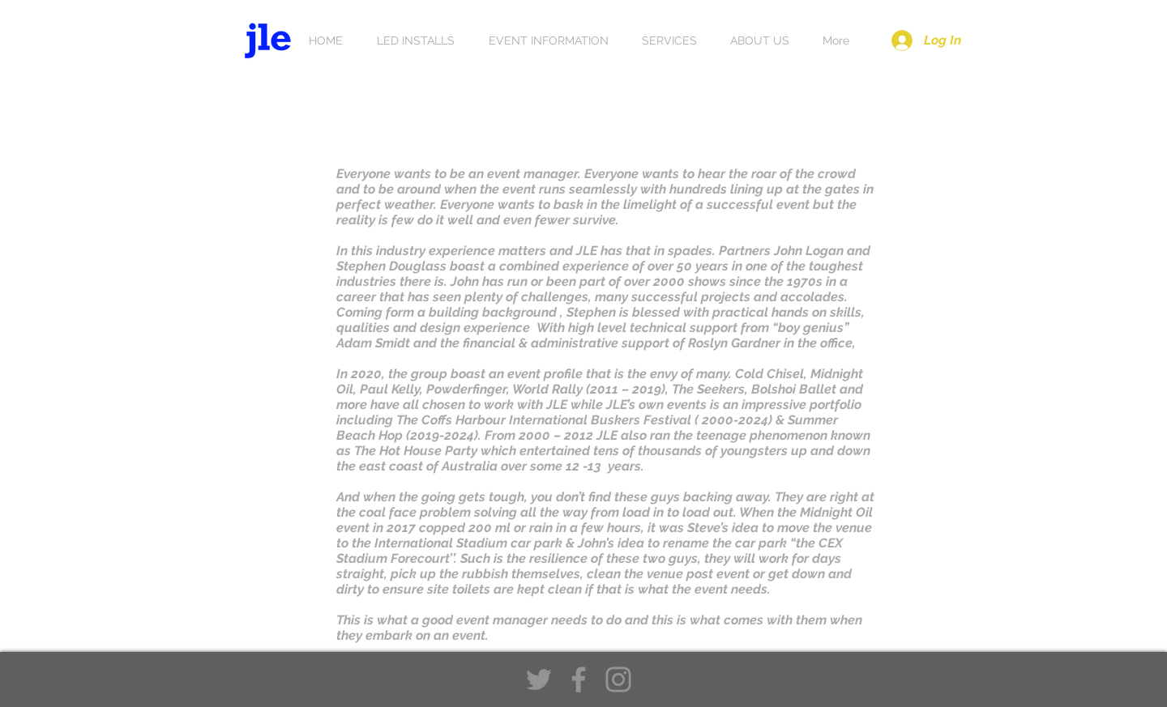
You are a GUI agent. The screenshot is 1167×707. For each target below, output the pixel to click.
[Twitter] (539, 679)
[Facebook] (579, 679)
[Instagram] (618, 679)
